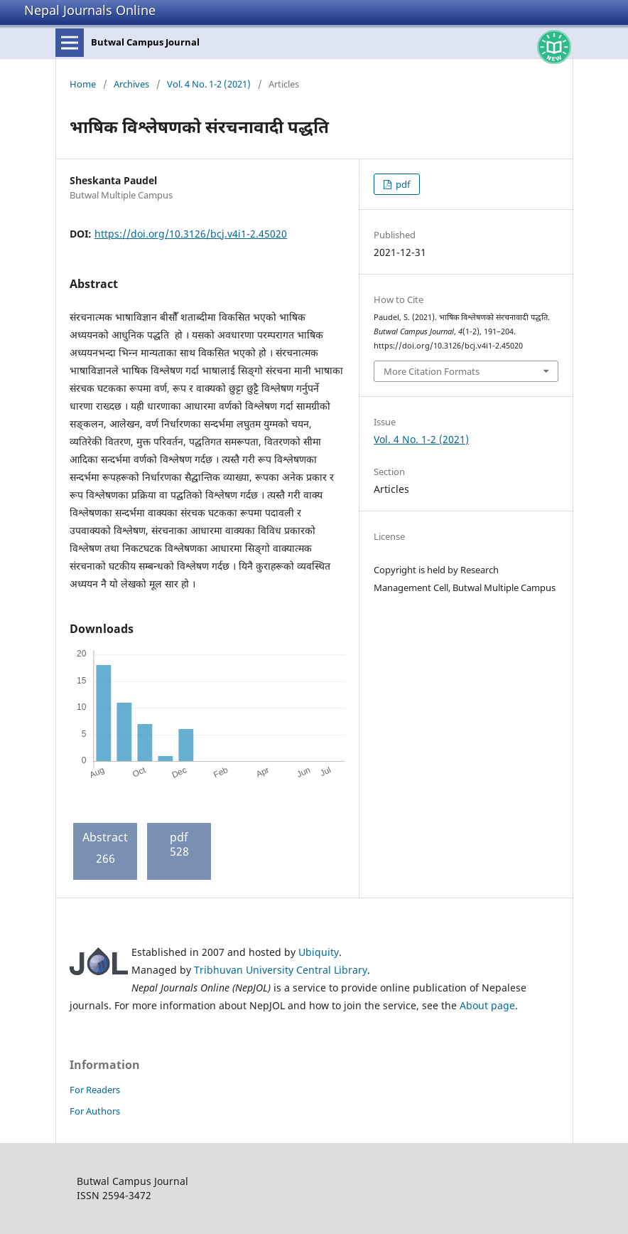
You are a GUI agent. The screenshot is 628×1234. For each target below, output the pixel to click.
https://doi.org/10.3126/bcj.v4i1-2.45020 (190, 233)
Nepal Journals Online (90, 9)
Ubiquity (318, 952)
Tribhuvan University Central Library (280, 970)
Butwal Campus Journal (145, 42)
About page (487, 1005)
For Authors (95, 1111)
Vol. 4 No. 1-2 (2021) (209, 84)
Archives (131, 84)
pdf (402, 184)
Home (83, 84)
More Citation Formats (432, 371)
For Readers (95, 1089)
